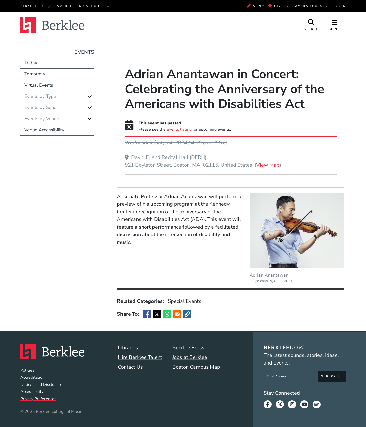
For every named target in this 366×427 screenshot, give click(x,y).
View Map (268, 164)
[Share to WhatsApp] (167, 314)
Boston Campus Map (196, 366)
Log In (339, 6)
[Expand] (89, 96)
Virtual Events (38, 85)
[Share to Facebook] (147, 314)
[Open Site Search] (311, 25)
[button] (187, 314)
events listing (179, 129)
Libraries (128, 347)
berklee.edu (33, 6)
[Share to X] (157, 314)
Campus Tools (308, 6)
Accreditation (32, 377)
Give (275, 6)
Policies (27, 370)
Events (84, 52)
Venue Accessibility (44, 130)
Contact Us (130, 366)
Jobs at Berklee (189, 357)
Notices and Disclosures (42, 384)
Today (30, 63)
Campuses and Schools (80, 6)
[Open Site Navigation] (335, 25)
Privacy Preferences (38, 399)
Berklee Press (188, 347)
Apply (255, 6)
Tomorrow (34, 74)
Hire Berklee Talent (140, 357)
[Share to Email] (177, 314)
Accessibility (31, 391)
